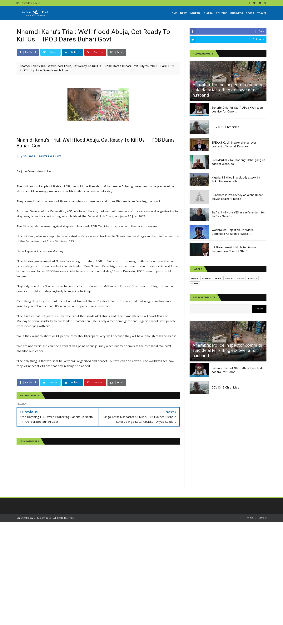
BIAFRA (208, 13)
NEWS (183, 13)
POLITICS (221, 13)
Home (249, 518)
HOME (173, 13)
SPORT (250, 13)
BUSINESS (236, 13)
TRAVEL (261, 13)
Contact (262, 518)
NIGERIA (195, 13)
